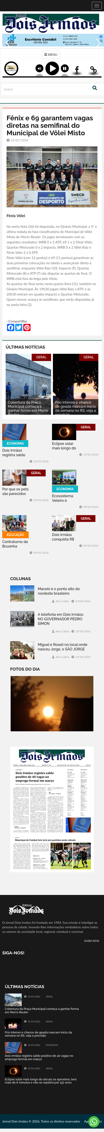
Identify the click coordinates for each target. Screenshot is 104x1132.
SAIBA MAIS (91, 941)
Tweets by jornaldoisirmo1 (23, 1096)
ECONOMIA (15, 443)
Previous (6, 52)
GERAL (41, 357)
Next (98, 52)
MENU (50, 54)
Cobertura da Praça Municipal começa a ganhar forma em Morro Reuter (28, 408)
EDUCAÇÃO (15, 535)
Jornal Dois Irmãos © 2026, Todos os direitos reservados (41, 1121)
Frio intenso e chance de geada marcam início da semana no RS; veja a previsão (75, 408)
